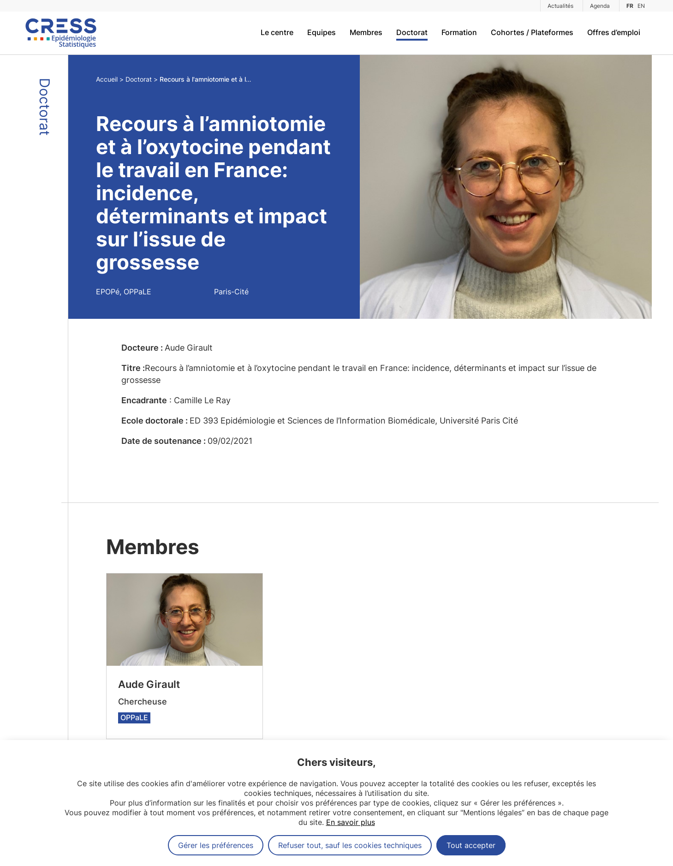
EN (641, 5)
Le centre (277, 32)
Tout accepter (471, 845)
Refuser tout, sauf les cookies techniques (350, 845)
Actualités (560, 5)
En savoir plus (350, 822)
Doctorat (412, 32)
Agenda (600, 5)
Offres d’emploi (613, 32)
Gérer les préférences (215, 845)
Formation (459, 32)
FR (629, 5)
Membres (366, 32)
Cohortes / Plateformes (532, 32)
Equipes (321, 32)
